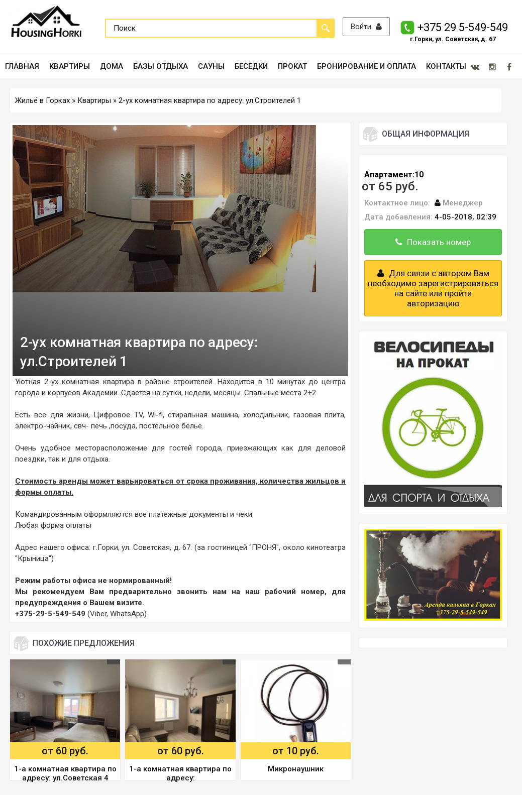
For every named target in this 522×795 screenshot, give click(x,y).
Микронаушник (296, 768)
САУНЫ (211, 66)
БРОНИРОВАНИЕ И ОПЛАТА (366, 66)
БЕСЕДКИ (251, 66)
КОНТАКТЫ (446, 66)
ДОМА (111, 66)
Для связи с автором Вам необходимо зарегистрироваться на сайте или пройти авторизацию (433, 288)
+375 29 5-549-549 (463, 27)
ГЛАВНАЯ (22, 66)
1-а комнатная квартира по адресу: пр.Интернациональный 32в (180, 774)
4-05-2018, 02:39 (465, 216)
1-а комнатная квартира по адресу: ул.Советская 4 (65, 773)
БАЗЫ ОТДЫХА (160, 66)
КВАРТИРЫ (69, 66)
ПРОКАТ (292, 66)
